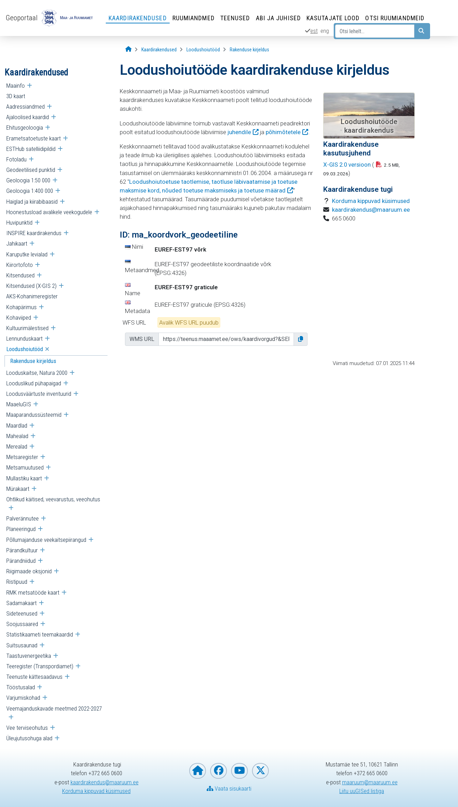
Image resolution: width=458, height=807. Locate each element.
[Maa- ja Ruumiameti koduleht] (197, 771)
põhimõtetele (283, 132)
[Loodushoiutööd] (203, 50)
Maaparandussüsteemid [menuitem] (33, 414)
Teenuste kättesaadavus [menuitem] (34, 676)
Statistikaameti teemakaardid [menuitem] (39, 634)
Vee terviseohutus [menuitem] (27, 727)
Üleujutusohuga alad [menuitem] (29, 738)
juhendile (239, 132)
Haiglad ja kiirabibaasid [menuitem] (32, 201)
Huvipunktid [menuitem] (19, 222)
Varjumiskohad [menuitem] (23, 697)
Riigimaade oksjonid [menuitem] (29, 571)
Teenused (235, 18)
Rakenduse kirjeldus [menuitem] (33, 360)
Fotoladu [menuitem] (16, 159)
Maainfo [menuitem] (15, 85)
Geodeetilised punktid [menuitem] (30, 169)
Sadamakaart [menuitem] (21, 602)
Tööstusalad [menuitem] (20, 687)
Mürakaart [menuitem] (17, 488)
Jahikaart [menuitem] (16, 243)
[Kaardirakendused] (159, 50)
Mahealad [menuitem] (17, 435)
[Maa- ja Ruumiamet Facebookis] (218, 771)
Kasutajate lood (333, 18)
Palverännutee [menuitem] (22, 518)
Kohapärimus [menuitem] (21, 307)
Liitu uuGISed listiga (361, 790)
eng (324, 30)
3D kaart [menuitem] (15, 96)
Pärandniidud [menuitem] (21, 560)
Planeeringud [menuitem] (21, 528)
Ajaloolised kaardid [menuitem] (27, 117)
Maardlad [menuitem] (16, 425)
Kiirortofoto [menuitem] (19, 264)
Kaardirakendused (138, 18)
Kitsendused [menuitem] (20, 275)
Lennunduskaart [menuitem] (24, 338)
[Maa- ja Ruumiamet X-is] (260, 771)
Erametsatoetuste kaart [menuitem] (33, 138)
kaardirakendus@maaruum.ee (371, 209)
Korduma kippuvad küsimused (371, 200)
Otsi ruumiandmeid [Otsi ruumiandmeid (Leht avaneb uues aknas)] (394, 18)
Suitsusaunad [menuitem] (21, 645)
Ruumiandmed (193, 18)
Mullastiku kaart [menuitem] (24, 478)
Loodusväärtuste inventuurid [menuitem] (38, 393)
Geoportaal (22, 18)
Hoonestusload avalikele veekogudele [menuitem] (49, 212)
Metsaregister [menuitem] (22, 456)
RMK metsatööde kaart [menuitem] (32, 592)
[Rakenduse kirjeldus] (249, 50)
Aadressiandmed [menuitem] (25, 106)
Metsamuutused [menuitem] (25, 467)
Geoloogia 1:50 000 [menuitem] (28, 180)
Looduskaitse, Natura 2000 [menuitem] (36, 372)
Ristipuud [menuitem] (16, 581)
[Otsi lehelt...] (374, 31)
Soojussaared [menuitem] (22, 623)
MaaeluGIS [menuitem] (18, 404)
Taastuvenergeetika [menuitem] (28, 655)
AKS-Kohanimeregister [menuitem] (32, 296)
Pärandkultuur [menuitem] (22, 550)
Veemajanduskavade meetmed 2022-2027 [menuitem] (54, 708)
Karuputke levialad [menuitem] (26, 254)
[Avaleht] (128, 49)
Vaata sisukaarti (229, 788)
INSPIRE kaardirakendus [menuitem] (33, 233)
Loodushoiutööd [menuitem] (24, 349)
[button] (300, 339)
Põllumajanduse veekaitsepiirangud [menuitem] (46, 539)
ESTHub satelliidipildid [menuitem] (31, 148)
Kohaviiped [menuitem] (18, 317)
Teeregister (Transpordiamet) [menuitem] (39, 666)
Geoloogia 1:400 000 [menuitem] (29, 190)
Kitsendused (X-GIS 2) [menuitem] (31, 285)
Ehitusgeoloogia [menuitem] (24, 127)
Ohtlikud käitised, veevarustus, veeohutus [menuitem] (53, 499)
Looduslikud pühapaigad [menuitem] (33, 383)
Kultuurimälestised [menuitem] (27, 328)
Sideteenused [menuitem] (21, 613)
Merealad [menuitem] (16, 446)
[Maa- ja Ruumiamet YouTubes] (239, 771)
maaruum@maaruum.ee (370, 782)
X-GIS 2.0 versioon (347, 164)
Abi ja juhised (278, 18)
